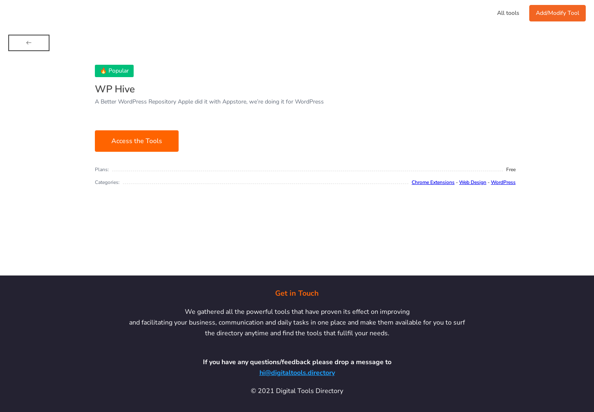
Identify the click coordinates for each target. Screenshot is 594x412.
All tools (508, 13)
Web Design (472, 182)
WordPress (503, 182)
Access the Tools (136, 141)
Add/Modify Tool (557, 13)
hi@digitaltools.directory (297, 372)
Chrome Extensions (433, 182)
